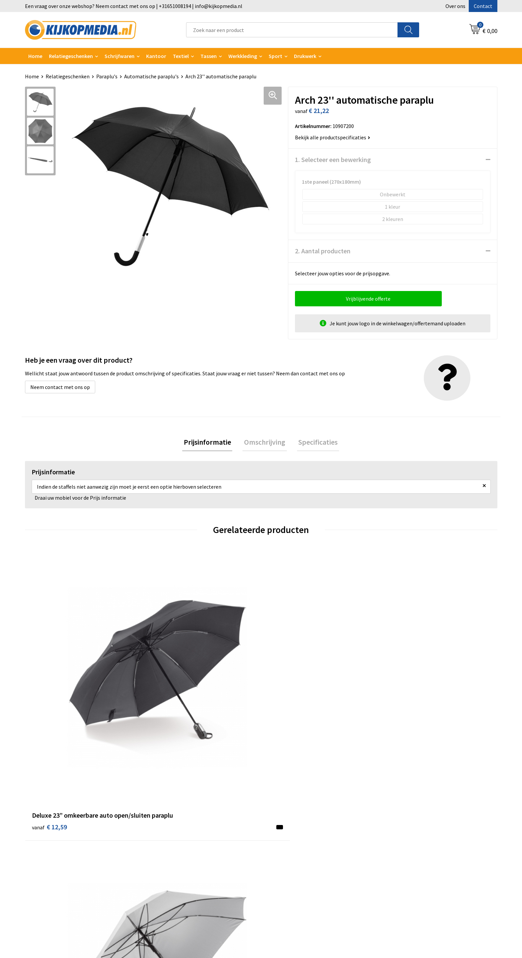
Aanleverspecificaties (293, 815)
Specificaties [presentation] (315, 442)
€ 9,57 (284, 691)
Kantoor (156, 56)
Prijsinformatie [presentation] (210, 442)
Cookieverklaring (406, 805)
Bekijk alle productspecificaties (332, 137)
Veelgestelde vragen (292, 825)
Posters (161, 845)
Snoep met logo (170, 886)
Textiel (181, 56)
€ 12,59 (49, 691)
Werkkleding (242, 56)
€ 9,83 (165, 691)
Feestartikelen (169, 896)
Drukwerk (163, 794)
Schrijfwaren (119, 56)
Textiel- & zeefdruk (173, 865)
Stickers (161, 855)
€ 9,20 (402, 681)
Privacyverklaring (406, 815)
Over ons (455, 6)
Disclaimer (399, 825)
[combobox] (292, 29)
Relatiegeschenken (71, 56)
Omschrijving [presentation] (264, 442)
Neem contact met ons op (60, 387)
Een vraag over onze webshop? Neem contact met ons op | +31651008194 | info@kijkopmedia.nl (133, 6)
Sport (275, 56)
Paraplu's (107, 76)
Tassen (208, 56)
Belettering (165, 825)
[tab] (210, 443)
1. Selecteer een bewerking (333, 159)
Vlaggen (161, 835)
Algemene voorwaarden (413, 794)
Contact (483, 6)
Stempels (163, 875)
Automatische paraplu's (151, 76)
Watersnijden (167, 815)
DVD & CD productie (174, 805)
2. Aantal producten (323, 251)
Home (35, 56)
